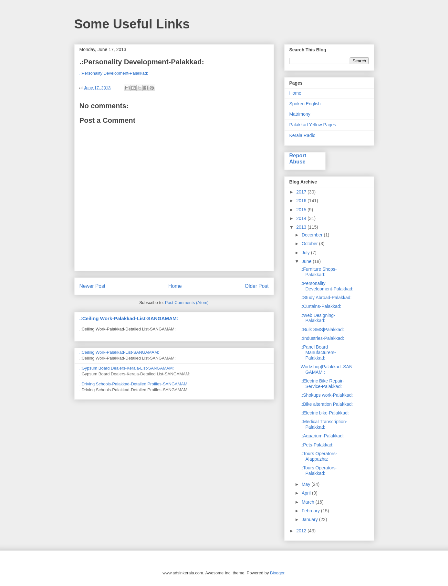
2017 (301, 191)
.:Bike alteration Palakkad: (326, 404)
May (306, 484)
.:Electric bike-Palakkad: (324, 412)
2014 (301, 218)
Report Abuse (298, 158)
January (310, 519)
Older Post (257, 286)
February (311, 510)
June (307, 261)
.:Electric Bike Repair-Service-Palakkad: (322, 383)
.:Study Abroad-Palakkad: (325, 297)
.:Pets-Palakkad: (316, 444)
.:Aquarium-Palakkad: (322, 435)
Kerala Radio (302, 135)
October (310, 243)
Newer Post (92, 286)
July (306, 252)
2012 (301, 530)
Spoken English (305, 103)
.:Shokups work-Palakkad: (326, 395)
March (309, 502)
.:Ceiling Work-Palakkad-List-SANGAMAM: (128, 318)
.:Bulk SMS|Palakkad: (322, 329)
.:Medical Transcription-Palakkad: (323, 424)
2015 (301, 209)
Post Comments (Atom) (187, 302)
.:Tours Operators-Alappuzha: (318, 456)
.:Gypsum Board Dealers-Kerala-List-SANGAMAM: (126, 368)
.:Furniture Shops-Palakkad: (318, 272)
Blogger (277, 572)
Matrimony (299, 114)
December (313, 234)
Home (175, 286)
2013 (301, 227)
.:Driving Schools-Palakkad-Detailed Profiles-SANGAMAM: (134, 384)
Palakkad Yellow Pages (312, 124)
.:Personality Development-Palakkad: (113, 73)
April (307, 493)
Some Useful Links (132, 24)
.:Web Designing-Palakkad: (317, 318)
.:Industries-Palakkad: (322, 338)
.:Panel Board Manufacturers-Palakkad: (318, 352)
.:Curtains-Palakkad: (320, 306)
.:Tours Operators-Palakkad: (318, 470)
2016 (301, 200)
